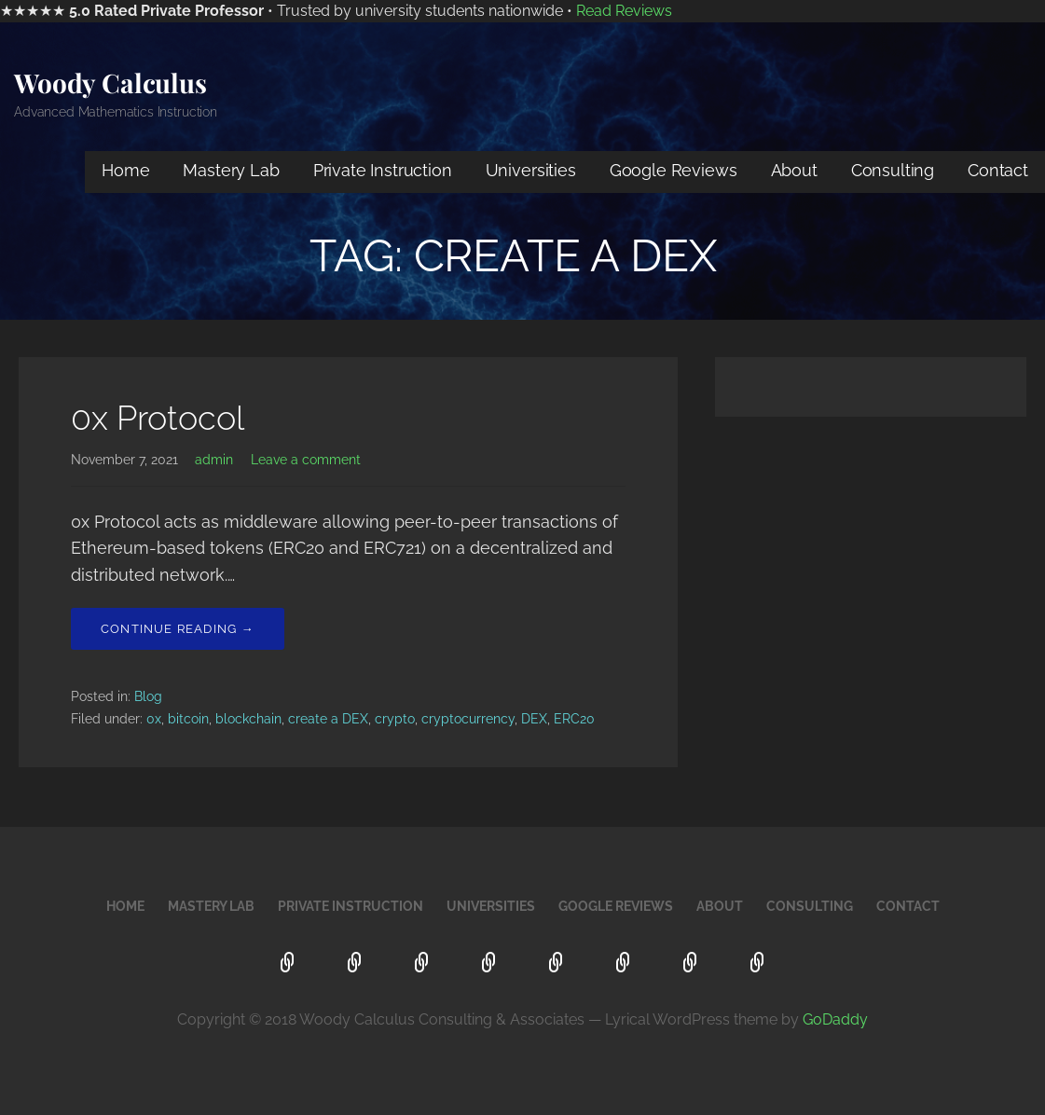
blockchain (248, 718)
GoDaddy (835, 1019)
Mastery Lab (231, 170)
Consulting (892, 170)
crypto (395, 718)
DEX (534, 718)
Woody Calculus (110, 82)
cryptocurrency (468, 718)
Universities (531, 170)
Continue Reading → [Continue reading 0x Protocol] (177, 629)
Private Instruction (382, 170)
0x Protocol (157, 417)
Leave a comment (306, 459)
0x (153, 718)
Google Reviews (673, 170)
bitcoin (188, 718)
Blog (148, 696)
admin (214, 459)
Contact (998, 170)
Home (125, 170)
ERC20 (574, 718)
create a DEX (328, 718)
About (794, 170)
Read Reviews (624, 11)
